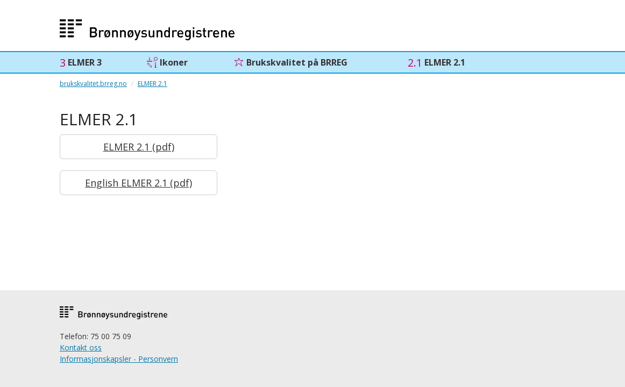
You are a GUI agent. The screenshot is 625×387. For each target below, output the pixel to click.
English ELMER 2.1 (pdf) (138, 182)
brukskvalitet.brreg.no (93, 83)
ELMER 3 (85, 62)
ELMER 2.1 (444, 62)
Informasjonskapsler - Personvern (119, 359)
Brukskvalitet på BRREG (296, 62)
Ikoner (174, 62)
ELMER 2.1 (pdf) (138, 146)
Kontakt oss (81, 347)
